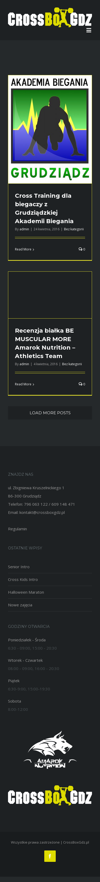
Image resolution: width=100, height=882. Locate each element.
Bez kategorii (74, 229)
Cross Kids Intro (23, 579)
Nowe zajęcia (20, 604)
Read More (23, 249)
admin (24, 229)
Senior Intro (19, 566)
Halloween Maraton (26, 592)
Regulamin (17, 528)
